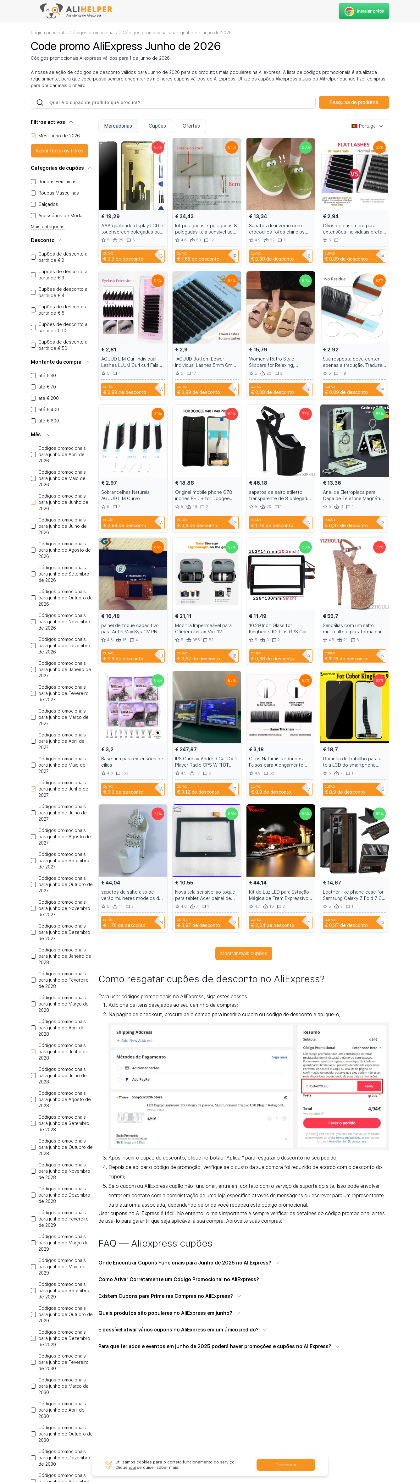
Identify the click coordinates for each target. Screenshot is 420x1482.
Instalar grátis (363, 11)
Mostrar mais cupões (243, 953)
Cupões (157, 126)
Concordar (285, 1465)
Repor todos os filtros (59, 151)
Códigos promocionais (93, 32)
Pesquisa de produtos (354, 102)
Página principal (47, 32)
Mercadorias (118, 126)
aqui (133, 1467)
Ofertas (191, 126)
